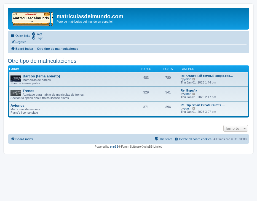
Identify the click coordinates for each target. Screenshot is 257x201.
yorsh (187, 79)
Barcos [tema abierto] (41, 76)
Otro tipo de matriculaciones (42, 61)
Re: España (189, 90)
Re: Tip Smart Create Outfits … (203, 105)
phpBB (114, 146)
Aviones (17, 105)
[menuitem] (36, 34)
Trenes (28, 91)
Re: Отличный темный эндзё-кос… (207, 75)
